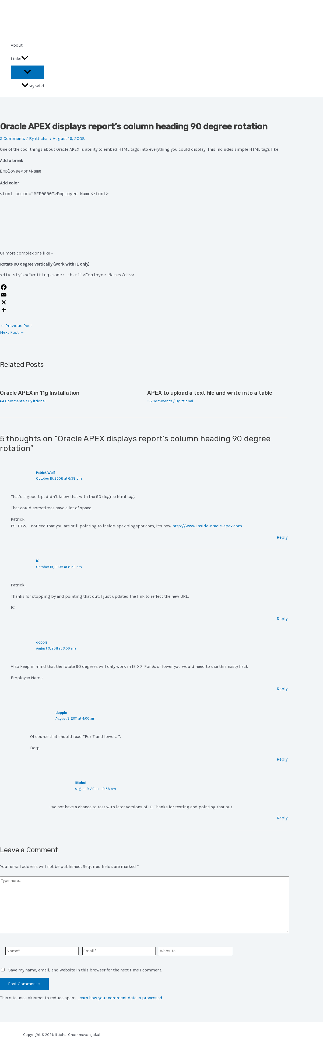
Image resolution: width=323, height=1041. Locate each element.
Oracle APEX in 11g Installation (39, 393)
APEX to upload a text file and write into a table (209, 393)
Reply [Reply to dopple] (282, 688)
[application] (24, 59)
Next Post (12, 332)
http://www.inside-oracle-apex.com (207, 525)
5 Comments (12, 138)
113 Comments (159, 401)
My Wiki (33, 85)
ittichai (80, 783)
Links (19, 59)
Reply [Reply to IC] (282, 618)
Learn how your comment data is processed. (120, 997)
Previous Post (16, 325)
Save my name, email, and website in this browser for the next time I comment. (85, 970)
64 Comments (12, 401)
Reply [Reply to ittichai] (282, 817)
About (17, 45)
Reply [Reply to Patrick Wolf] (282, 537)
